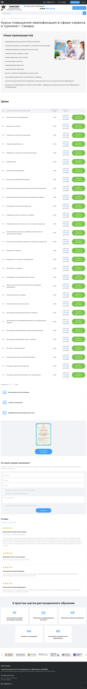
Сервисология (11, 162)
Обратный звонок (79, 8)
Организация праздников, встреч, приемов (21, 339)
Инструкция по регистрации (18, 392)
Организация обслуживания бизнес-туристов (22, 313)
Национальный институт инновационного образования (14, 7)
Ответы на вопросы (15, 402)
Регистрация (75, 2)
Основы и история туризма (16, 348)
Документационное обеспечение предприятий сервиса (25, 197)
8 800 (47, 9)
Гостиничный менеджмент (15, 170)
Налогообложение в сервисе (16, 295)
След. (16, 384)
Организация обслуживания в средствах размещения (25, 330)
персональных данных (30, 505)
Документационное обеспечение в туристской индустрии (26, 188)
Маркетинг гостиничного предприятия (20, 259)
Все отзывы (4, 522)
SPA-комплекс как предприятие (17, 117)
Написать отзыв (12, 522)
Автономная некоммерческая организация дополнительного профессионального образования (43, 670)
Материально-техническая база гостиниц (20, 277)
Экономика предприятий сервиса (18, 179)
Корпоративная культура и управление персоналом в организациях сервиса (25, 233)
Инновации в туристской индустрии (19, 206)
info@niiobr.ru (50, 2)
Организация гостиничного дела (18, 304)
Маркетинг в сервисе (14, 250)
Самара (63, 2)
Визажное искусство (14, 126)
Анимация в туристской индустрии (18, 135)
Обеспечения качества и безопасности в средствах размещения (24, 286)
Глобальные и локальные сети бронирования (22, 153)
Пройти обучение (78, 117)
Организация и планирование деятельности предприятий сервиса (26, 321)
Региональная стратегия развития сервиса (21, 357)
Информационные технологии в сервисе (20, 215)
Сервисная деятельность (15, 144)
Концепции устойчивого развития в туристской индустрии (27, 241)
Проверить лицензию (43, 451)
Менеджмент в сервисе (15, 268)
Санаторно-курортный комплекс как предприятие (24, 375)
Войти (83, 2)
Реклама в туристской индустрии (18, 366)
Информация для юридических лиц (21, 413)
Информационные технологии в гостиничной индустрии (26, 224)
